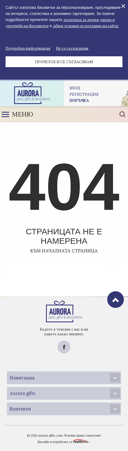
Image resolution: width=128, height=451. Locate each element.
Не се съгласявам (72, 48)
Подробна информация (28, 48)
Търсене (122, 114)
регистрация (84, 94)
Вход (75, 87)
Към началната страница (64, 250)
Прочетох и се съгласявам (64, 61)
